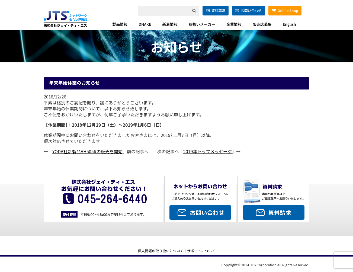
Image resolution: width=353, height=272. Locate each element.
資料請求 (215, 10)
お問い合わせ (248, 10)
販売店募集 (262, 24)
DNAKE (145, 24)
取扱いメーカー (202, 24)
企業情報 (234, 24)
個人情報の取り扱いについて (161, 250)
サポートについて (201, 250)
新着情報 (170, 24)
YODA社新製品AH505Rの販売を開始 (87, 151)
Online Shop (285, 10)
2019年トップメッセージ (207, 151)
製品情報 (119, 24)
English (289, 24)
